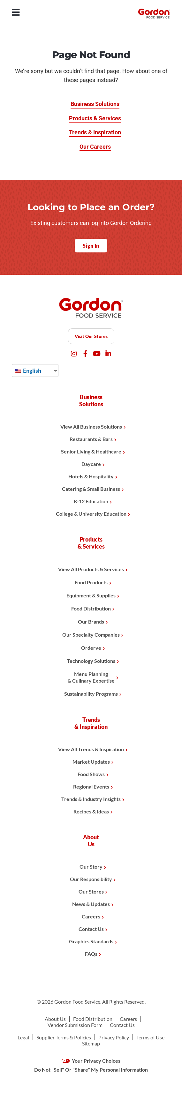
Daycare (91, 464)
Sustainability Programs (91, 694)
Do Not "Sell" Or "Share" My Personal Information (91, 1070)
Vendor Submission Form (75, 1025)
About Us (55, 1019)
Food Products (91, 582)
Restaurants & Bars (91, 439)
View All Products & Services (91, 569)
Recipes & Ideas (91, 811)
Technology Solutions (91, 661)
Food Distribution (91, 608)
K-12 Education (91, 501)
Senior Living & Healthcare (91, 451)
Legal (23, 1037)
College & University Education (91, 514)
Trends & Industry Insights (91, 799)
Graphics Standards (91, 941)
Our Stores (91, 891)
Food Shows (91, 774)
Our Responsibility (91, 879)
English (28, 370)
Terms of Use (150, 1037)
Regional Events (91, 786)
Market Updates (91, 762)
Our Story (91, 867)
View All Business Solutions (91, 426)
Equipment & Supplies (91, 595)
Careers (91, 916)
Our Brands (91, 621)
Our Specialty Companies (91, 635)
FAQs (91, 954)
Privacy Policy (113, 1037)
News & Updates (91, 904)
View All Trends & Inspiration (91, 749)
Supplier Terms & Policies (63, 1037)
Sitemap (91, 1043)
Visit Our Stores (91, 336)
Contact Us (91, 929)
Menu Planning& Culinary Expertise (91, 677)
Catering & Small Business (91, 489)
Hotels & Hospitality (91, 476)
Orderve (91, 648)
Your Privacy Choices (91, 1061)
